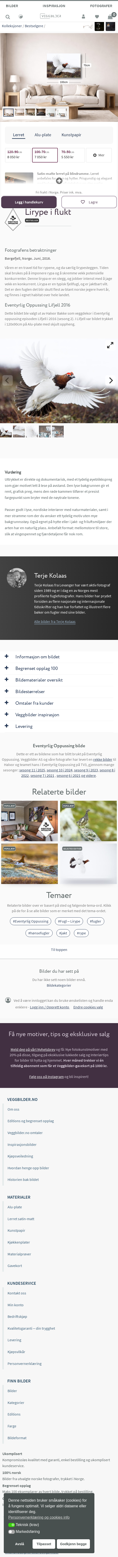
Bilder (12, 5)
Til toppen (59, 949)
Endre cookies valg (88, 1007)
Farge (12, 1426)
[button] (11, 1525)
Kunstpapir (16, 1230)
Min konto (16, 1304)
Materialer (18, 1197)
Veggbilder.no (22, 1099)
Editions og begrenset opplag (31, 1120)
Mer (99, 155)
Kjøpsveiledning (20, 1156)
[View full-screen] (110, 345)
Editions (14, 1414)
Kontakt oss (17, 1293)
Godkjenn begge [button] (73, 1544)
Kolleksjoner (12, 25)
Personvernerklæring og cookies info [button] (39, 1517)
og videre (88, 775)
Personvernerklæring (25, 1363)
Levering (14, 1339)
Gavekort (15, 1265)
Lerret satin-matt (21, 1218)
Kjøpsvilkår (16, 1351)
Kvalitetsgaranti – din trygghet (31, 1328)
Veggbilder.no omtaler (25, 1132)
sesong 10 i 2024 (59, 770)
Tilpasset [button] (44, 1544)
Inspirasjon (54, 5)
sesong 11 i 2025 (32, 770)
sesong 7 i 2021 (42, 775)
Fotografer (101, 5)
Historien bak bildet (23, 1179)
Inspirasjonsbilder (22, 1144)
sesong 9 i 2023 (86, 770)
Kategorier (16, 1402)
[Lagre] (89, 202)
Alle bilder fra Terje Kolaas (55, 621)
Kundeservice (21, 1283)
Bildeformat (17, 1437)
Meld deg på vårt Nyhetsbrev (33, 1049)
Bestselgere (34, 25)
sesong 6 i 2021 (68, 775)
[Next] (110, 380)
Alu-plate (15, 1207)
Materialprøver (19, 1254)
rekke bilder (102, 759)
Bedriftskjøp (17, 1316)
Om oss (13, 1109)
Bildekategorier (59, 985)
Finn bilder (19, 1381)
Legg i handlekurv (29, 202)
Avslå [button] (19, 1544)
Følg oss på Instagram (46, 1076)
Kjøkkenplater (19, 1242)
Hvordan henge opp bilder (28, 1168)
